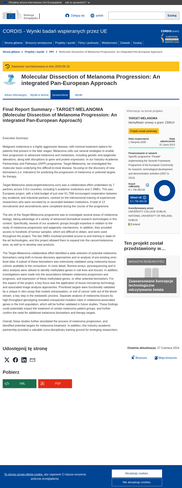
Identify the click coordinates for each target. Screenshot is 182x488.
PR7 (51, 51)
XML (22, 383)
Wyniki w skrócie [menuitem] (39, 95)
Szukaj (137, 42)
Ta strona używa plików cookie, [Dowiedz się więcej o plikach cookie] (24, 474)
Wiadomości (109, 42)
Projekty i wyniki (65, 42)
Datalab (125, 42)
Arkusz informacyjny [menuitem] (15, 95)
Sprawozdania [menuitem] (60, 95)
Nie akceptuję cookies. (137, 482)
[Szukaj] (172, 16)
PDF (58, 383)
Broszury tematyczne (38, 42)
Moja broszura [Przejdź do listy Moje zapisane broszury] (166, 358)
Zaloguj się (75, 15)
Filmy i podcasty (88, 42)
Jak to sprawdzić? (77, 2)
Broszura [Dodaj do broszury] (139, 357)
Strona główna (13, 42)
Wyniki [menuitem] (78, 95)
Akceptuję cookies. (137, 473)
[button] (96, 15)
